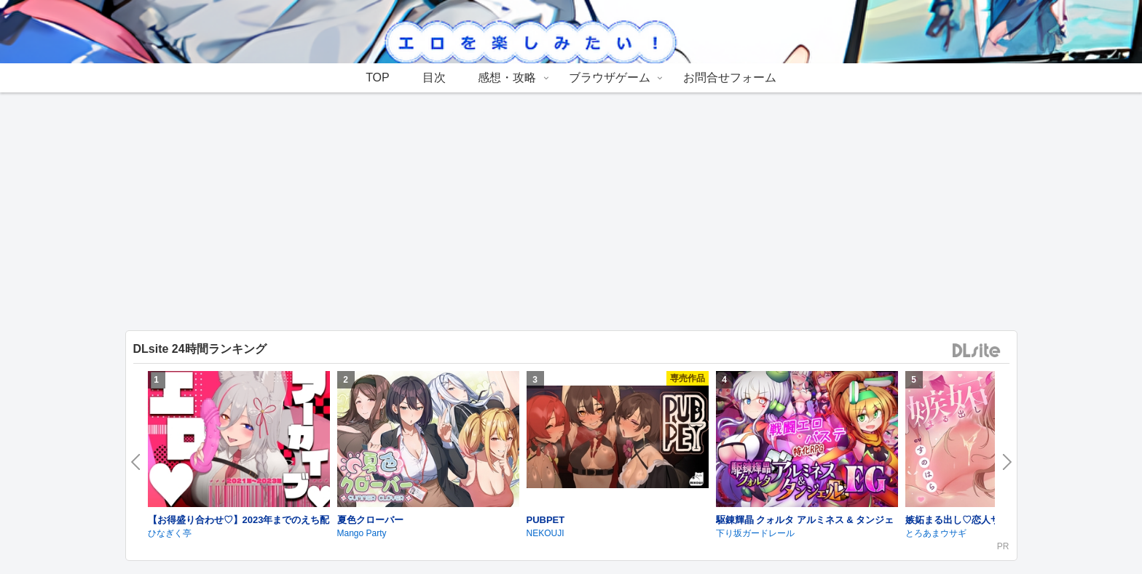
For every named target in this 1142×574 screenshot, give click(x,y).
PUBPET (546, 519)
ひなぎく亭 (170, 533)
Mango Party (362, 533)
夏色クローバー (370, 519)
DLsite (976, 351)
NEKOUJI (545, 533)
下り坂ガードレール (755, 533)
